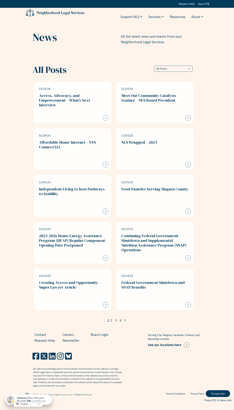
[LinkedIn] (52, 356)
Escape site (218, 393)
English (22, 404)
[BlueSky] (68, 356)
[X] (44, 356)
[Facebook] (35, 356)
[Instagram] (60, 356)
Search (203, 4)
